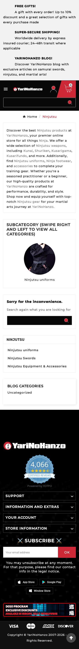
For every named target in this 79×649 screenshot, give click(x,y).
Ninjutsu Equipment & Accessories (37, 366)
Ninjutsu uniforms (39, 280)
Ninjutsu (15, 340)
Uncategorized (19, 392)
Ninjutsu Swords (22, 358)
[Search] (34, 102)
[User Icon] (53, 89)
